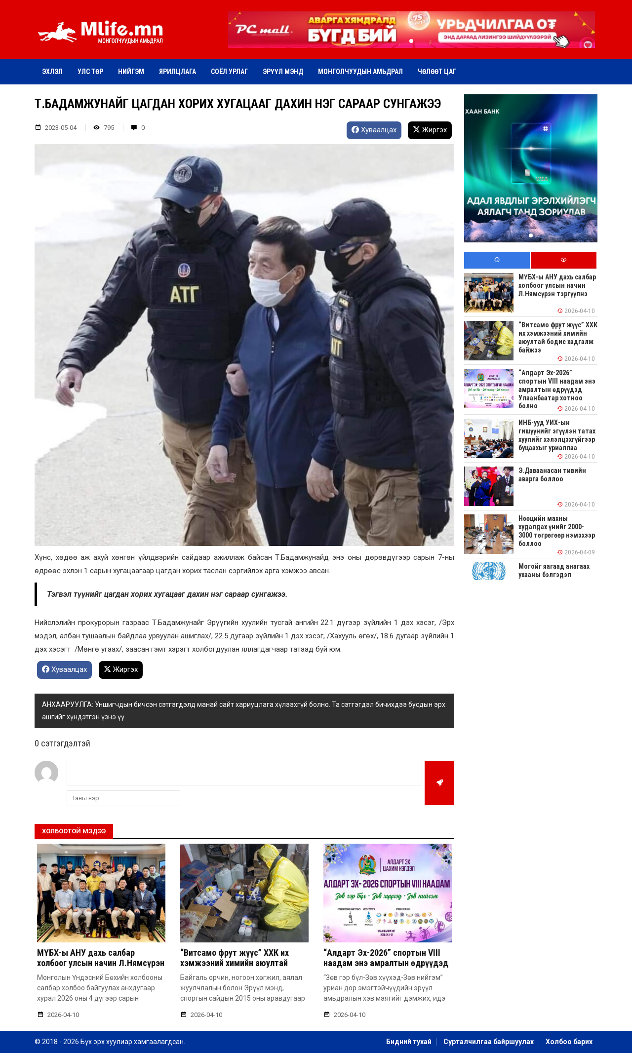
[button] (411, 41)
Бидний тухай (409, 1042)
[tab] (497, 260)
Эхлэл (52, 72)
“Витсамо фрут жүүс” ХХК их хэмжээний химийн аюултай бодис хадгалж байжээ (234, 963)
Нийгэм (131, 72)
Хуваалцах (374, 129)
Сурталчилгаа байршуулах (488, 1042)
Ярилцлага (177, 72)
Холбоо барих (569, 1042)
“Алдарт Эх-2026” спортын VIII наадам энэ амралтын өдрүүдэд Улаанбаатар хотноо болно (385, 963)
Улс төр (90, 72)
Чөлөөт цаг (437, 72)
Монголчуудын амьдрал (360, 72)
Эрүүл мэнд (283, 72)
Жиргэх (430, 129)
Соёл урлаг (229, 72)
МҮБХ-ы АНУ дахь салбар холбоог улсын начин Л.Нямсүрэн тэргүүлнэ (100, 963)
